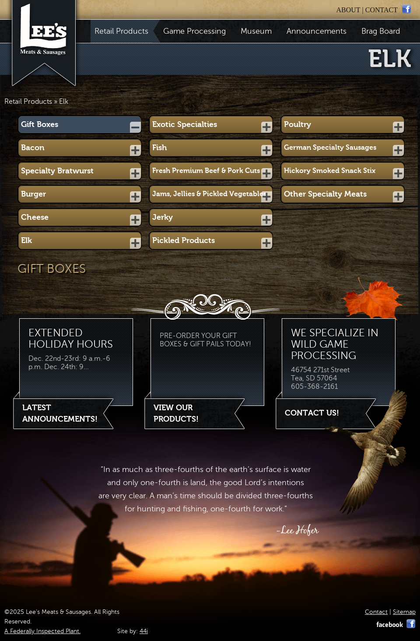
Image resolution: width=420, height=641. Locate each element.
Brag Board (380, 31)
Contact (376, 612)
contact (381, 10)
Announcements (316, 31)
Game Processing (194, 31)
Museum (256, 31)
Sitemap (404, 612)
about (348, 10)
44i (144, 631)
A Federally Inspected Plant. (42, 631)
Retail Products (123, 31)
